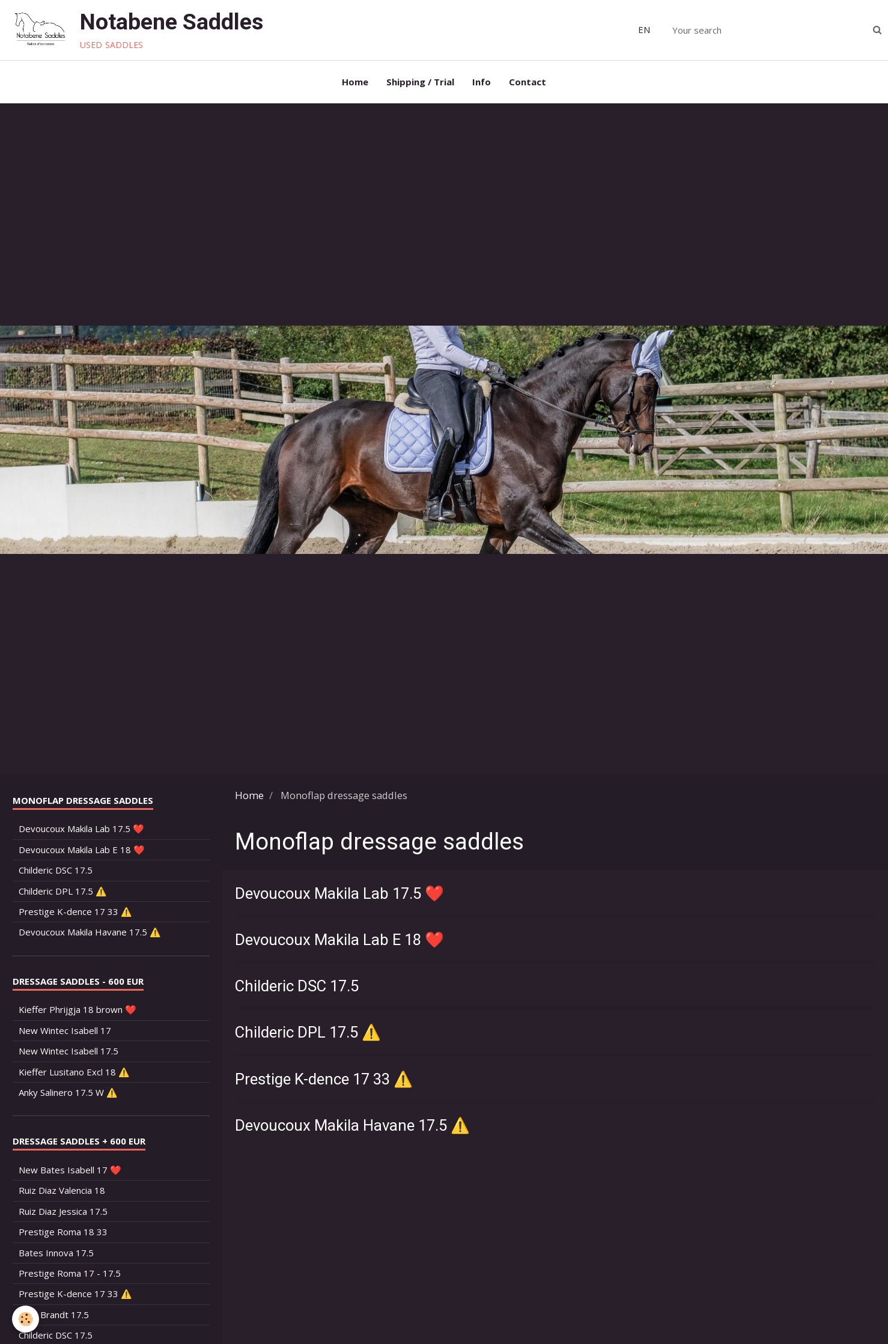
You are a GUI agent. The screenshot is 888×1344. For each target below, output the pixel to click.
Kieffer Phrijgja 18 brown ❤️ (77, 1009)
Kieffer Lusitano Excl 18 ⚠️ (74, 1072)
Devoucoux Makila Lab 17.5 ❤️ (339, 893)
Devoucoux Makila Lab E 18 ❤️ (339, 940)
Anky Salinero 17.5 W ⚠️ (68, 1092)
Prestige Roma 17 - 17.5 (70, 1273)
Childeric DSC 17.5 (297, 986)
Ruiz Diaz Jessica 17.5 (63, 1211)
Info (481, 82)
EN (644, 29)
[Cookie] (25, 1319)
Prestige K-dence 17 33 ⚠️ (324, 1079)
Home (355, 82)
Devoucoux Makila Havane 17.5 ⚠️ (352, 1125)
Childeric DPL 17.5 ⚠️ (308, 1033)
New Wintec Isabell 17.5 (68, 1051)
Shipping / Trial (420, 82)
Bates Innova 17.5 (56, 1253)
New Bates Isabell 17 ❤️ (70, 1170)
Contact (527, 82)
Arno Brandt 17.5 (54, 1315)
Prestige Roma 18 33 (63, 1232)
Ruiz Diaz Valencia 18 (62, 1190)
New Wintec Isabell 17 (65, 1030)
